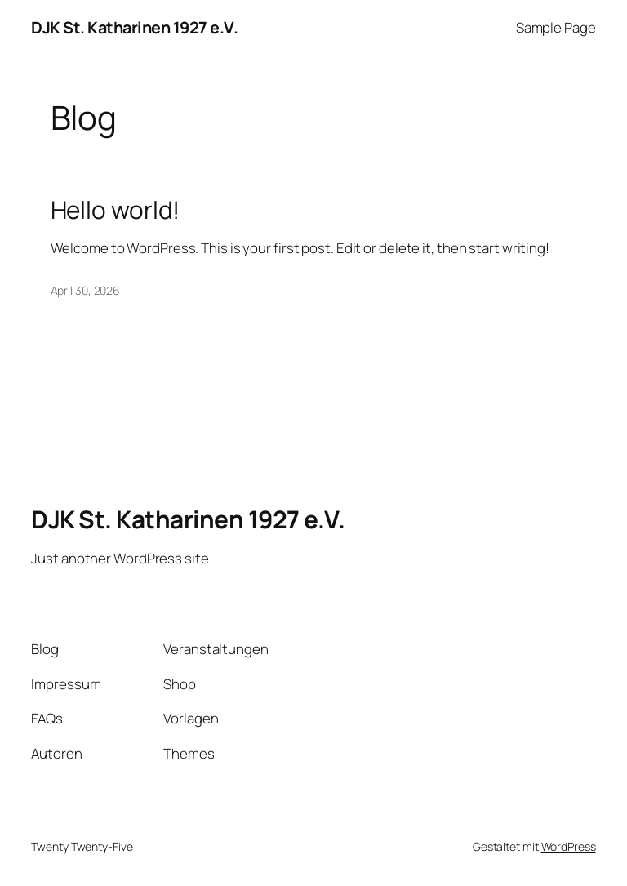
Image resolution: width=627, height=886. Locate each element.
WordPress (568, 846)
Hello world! (115, 209)
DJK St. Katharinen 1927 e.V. (134, 27)
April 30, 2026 (86, 290)
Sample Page (556, 27)
